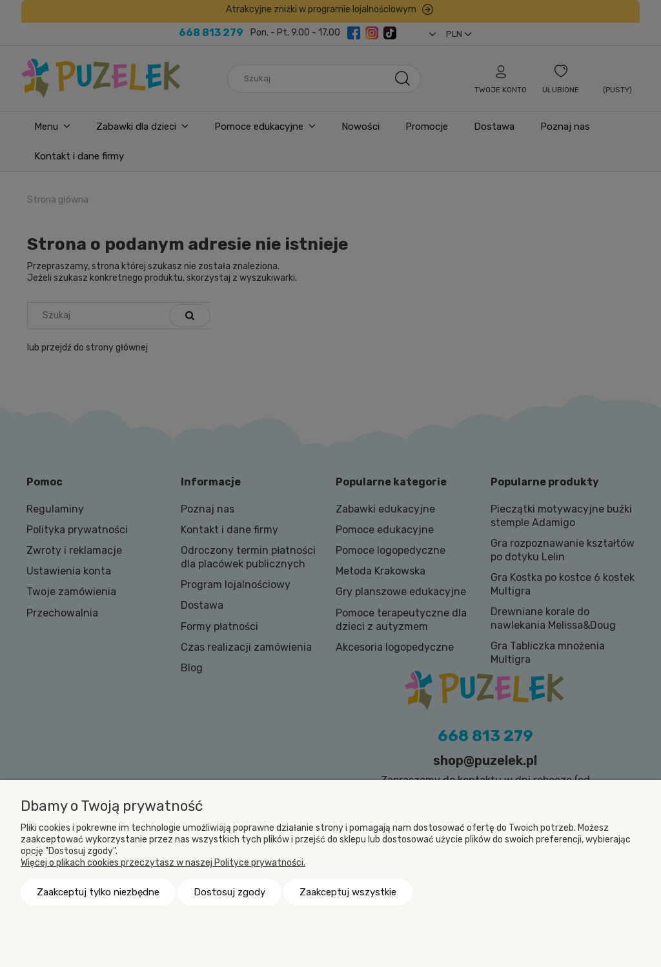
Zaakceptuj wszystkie (348, 892)
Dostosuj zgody (229, 892)
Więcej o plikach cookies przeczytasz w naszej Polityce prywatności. (163, 862)
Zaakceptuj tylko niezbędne (98, 892)
